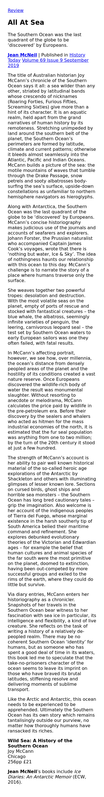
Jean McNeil (22, 55)
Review (16, 10)
